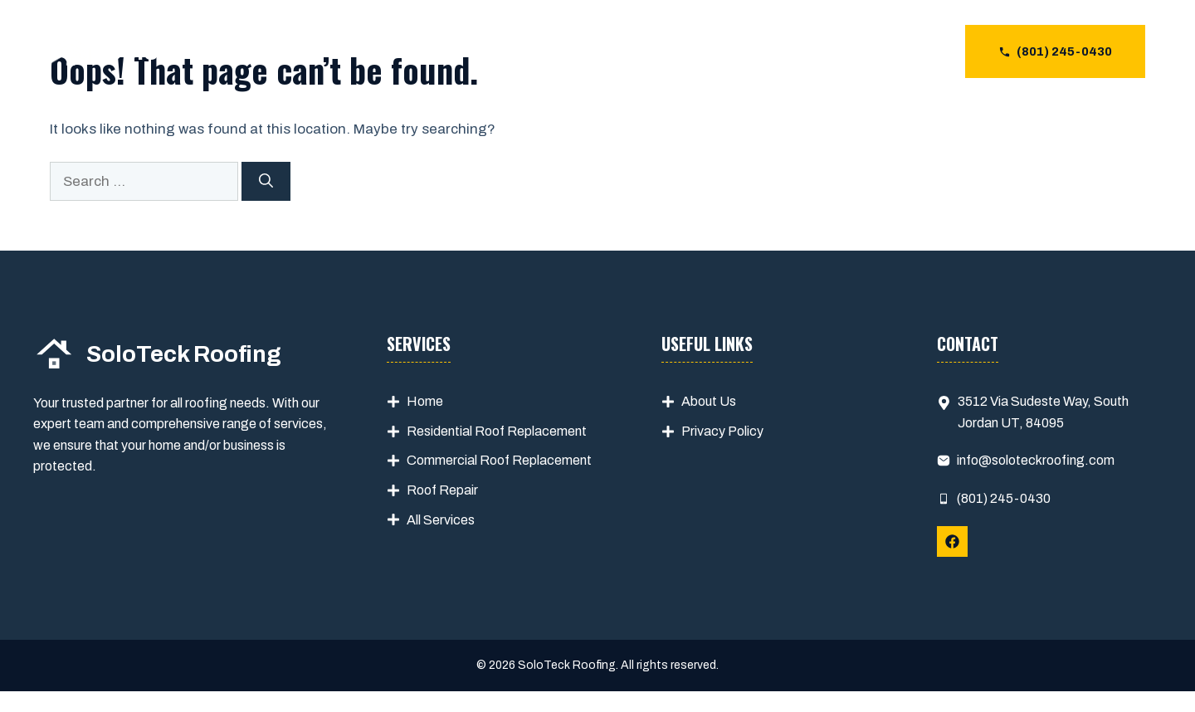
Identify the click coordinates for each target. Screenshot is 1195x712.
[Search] (265, 182)
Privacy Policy (722, 431)
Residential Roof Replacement (497, 431)
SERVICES (725, 51)
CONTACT (903, 51)
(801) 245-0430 (1004, 498)
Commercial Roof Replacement (499, 460)
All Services (441, 520)
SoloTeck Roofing (209, 51)
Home (425, 401)
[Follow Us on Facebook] (952, 541)
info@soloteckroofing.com (1036, 460)
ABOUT (815, 51)
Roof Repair (442, 490)
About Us (708, 401)
